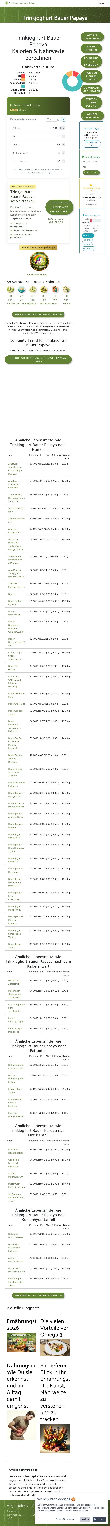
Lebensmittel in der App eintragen (59, 207)
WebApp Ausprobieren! (92, 37)
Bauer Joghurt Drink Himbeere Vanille (16, 848)
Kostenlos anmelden (55, 220)
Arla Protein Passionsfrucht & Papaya (15, 559)
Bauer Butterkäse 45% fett (16, 642)
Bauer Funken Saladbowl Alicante (15, 772)
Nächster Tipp (91, 144)
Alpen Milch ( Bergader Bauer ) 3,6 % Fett (16, 498)
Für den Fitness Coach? (91, 76)
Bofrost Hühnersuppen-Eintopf (16, 1078)
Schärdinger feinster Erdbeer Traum (16, 1197)
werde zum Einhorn (38, 272)
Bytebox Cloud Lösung (91, 102)
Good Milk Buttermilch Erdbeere (14, 1163)
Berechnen (91, 172)
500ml (87, 244)
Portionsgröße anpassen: (23, 118)
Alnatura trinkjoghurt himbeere (14, 484)
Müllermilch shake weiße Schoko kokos (15, 994)
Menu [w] (101, 3)
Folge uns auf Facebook (91, 61)
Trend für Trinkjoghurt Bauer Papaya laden (38, 359)
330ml (87, 240)
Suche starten (91, 48)
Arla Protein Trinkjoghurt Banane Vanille (16, 573)
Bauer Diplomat (16, 703)
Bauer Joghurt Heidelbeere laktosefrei (15, 882)
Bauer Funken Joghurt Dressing (15, 758)
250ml (88, 235)
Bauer (11, 594)
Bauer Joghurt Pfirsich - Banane (15, 920)
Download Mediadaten (91, 89)
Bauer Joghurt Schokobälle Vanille (15, 933)
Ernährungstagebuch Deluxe (20, 3)
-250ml (88, 248)
